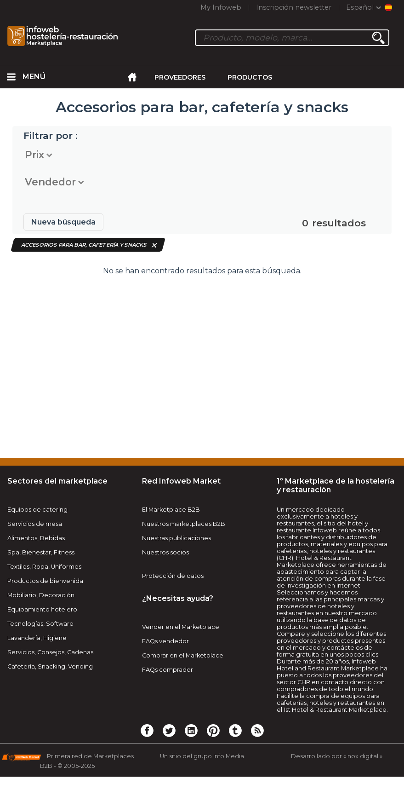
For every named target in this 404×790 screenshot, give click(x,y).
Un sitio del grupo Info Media (202, 756)
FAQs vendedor (165, 641)
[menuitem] (11, 77)
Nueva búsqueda (63, 222)
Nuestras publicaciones (176, 538)
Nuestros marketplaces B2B (183, 523)
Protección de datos (173, 575)
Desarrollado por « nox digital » (336, 756)
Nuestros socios (165, 552)
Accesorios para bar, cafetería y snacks (84, 245)
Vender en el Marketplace (180, 626)
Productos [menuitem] (250, 77)
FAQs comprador (167, 669)
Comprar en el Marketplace (182, 655)
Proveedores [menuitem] (179, 77)
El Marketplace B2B (171, 509)
